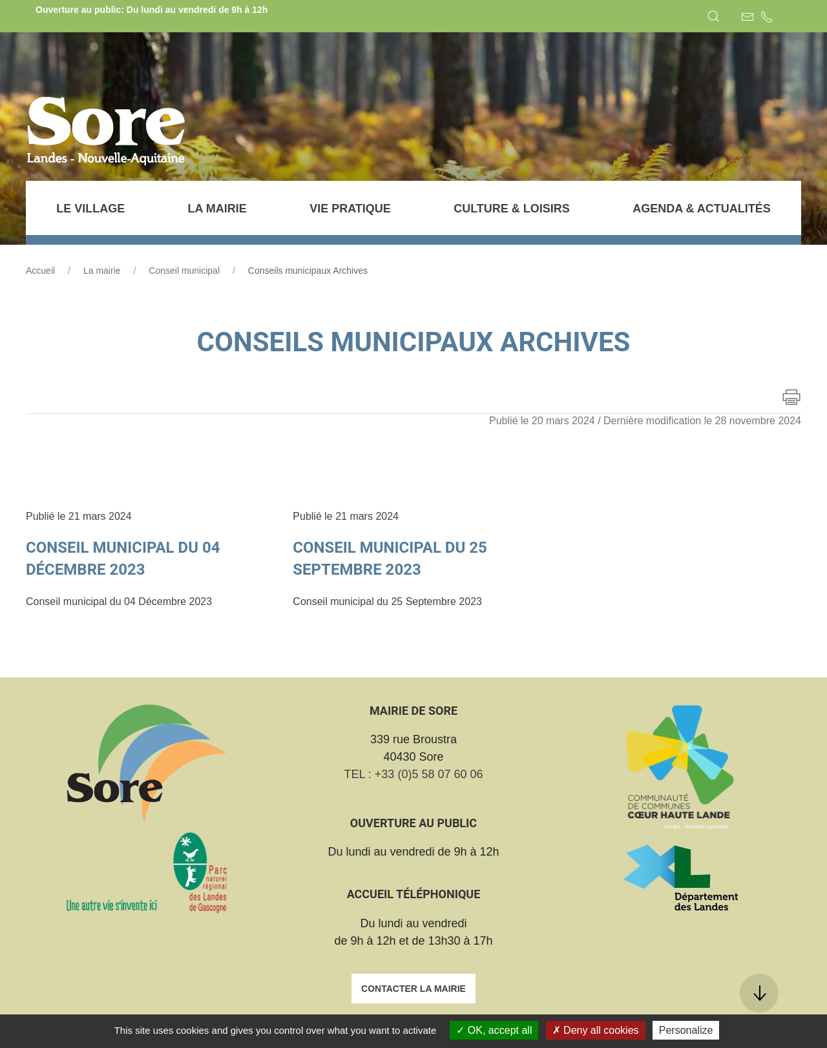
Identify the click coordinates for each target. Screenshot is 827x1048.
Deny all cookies (595, 1030)
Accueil (40, 270)
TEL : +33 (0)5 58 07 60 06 (413, 774)
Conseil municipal (184, 270)
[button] (713, 16)
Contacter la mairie (413, 988)
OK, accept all (494, 1030)
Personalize (686, 1030)
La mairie (102, 270)
